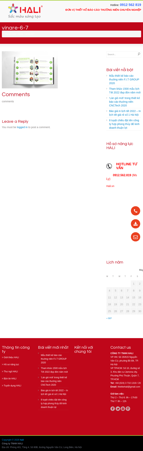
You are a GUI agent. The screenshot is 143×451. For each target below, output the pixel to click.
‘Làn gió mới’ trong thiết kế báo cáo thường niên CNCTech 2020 (124, 102)
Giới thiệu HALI (11, 357)
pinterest (128, 408)
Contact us (120, 347)
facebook (112, 408)
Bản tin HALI (10, 378)
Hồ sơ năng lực (11, 364)
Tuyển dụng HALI (12, 385)
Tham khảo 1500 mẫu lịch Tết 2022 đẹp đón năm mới (125, 90)
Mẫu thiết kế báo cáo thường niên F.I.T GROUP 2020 (124, 79)
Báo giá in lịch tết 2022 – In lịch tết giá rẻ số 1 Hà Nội (125, 113)
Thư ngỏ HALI (11, 371)
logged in (22, 127)
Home (20, 34)
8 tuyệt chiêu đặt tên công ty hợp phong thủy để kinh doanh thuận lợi (124, 124)
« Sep (109, 318)
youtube (123, 408)
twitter (118, 408)
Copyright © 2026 (11, 440)
